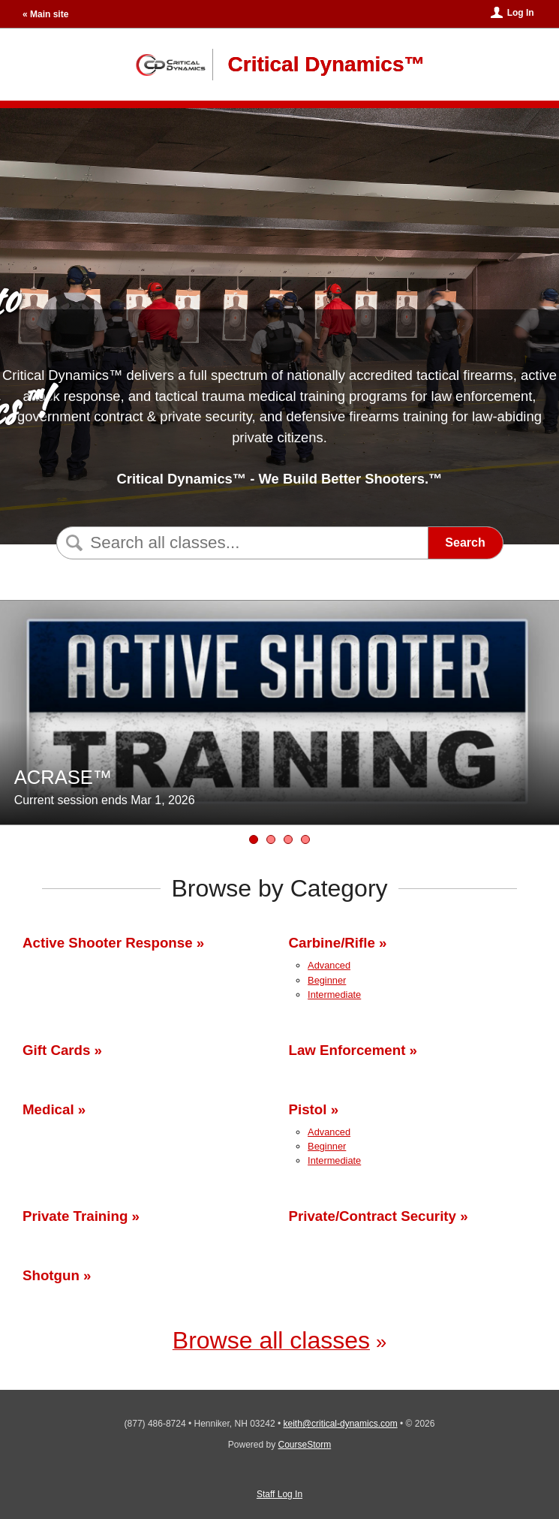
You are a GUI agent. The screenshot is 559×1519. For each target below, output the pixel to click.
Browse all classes (271, 1340)
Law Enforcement (347, 1050)
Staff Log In (279, 1494)
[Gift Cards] (288, 839)
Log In (520, 13)
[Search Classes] (240, 543)
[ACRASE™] (253, 839)
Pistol (308, 1109)
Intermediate (334, 994)
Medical (48, 1109)
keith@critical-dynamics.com (340, 1423)
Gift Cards (56, 1050)
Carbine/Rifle (332, 943)
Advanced (329, 965)
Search (465, 542)
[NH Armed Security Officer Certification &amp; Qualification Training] (270, 839)
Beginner (327, 980)
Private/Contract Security (372, 1216)
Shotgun (51, 1275)
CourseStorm (305, 1444)
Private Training (75, 1216)
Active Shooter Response (108, 943)
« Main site (45, 14)
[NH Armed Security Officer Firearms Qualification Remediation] (305, 839)
